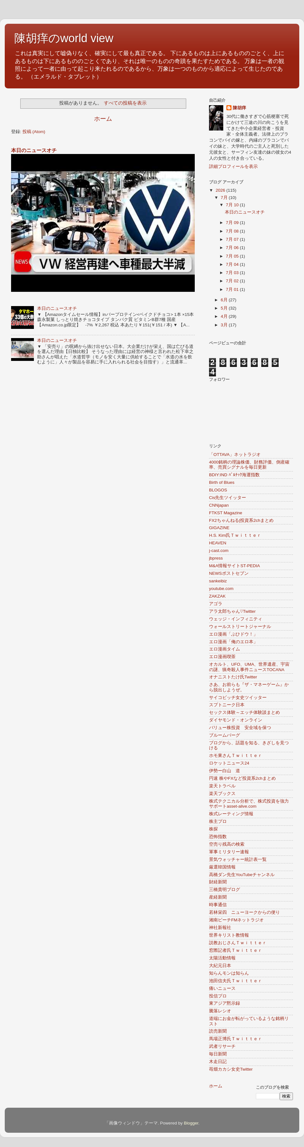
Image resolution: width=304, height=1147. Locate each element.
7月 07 (233, 239)
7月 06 (233, 247)
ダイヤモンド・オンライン (235, 720)
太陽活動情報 (222, 958)
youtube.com (221, 588)
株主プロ (218, 821)
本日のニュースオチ (34, 150)
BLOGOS (218, 490)
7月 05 (233, 256)
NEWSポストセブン (229, 573)
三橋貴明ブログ (224, 889)
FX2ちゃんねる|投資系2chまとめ (241, 520)
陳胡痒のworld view (63, 38)
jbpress (216, 558)
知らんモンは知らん (229, 973)
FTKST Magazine (225, 512)
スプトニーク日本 (226, 704)
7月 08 (233, 231)
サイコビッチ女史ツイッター (238, 697)
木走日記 (218, 1061)
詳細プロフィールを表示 (233, 166)
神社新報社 (220, 927)
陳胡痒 (239, 108)
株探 (213, 829)
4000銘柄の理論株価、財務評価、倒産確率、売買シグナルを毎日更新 (249, 465)
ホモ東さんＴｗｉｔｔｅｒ (235, 755)
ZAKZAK (217, 596)
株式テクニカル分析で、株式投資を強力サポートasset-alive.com (249, 804)
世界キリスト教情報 (229, 935)
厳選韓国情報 (222, 867)
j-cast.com (219, 550)
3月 (225, 325)
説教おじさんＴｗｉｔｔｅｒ (238, 942)
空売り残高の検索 (226, 844)
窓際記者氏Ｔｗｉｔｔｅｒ (235, 950)
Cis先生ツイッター (227, 497)
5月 (225, 308)
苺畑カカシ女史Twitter (231, 1069)
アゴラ (215, 603)
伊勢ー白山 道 (224, 770)
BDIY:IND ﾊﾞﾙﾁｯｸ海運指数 (234, 474)
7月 (225, 197)
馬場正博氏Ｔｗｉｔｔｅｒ (235, 1038)
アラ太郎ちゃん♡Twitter (232, 611)
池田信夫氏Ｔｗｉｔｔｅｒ (235, 980)
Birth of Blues (221, 482)
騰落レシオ (220, 1011)
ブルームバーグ (224, 735)
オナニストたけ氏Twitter (233, 677)
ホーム (103, 118)
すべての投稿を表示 (125, 103)
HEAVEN (217, 543)
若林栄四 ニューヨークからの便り (244, 912)
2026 (221, 190)
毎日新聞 (218, 1054)
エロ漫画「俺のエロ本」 (233, 641)
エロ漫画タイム (224, 649)
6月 (225, 300)
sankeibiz (218, 581)
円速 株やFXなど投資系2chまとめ (242, 778)
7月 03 (233, 272)
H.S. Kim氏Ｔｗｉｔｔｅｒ (235, 535)
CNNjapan (219, 505)
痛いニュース (222, 988)
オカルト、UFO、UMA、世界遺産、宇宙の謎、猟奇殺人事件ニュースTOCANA (249, 667)
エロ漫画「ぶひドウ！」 (233, 634)
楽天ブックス (222, 793)
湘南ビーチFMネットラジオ (236, 920)
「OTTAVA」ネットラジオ (235, 454)
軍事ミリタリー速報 (229, 851)
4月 (225, 316)
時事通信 (218, 904)
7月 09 (233, 222)
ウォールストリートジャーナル (240, 626)
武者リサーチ (222, 1046)
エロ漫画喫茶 (222, 656)
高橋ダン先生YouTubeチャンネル (242, 874)
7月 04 (233, 264)
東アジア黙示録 (224, 1003)
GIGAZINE (219, 527)
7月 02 (233, 281)
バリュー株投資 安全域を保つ (240, 727)
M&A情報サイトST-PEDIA (234, 565)
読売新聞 (218, 1031)
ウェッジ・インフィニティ (235, 619)
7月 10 (233, 204)
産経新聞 (218, 897)
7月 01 (233, 289)
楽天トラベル (222, 786)
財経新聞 (218, 882)
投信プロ (218, 996)
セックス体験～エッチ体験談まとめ (244, 712)
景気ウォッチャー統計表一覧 (238, 859)
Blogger (191, 1123)
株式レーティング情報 (231, 813)
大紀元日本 (220, 965)
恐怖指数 (218, 836)
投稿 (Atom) (33, 131)
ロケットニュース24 (229, 763)
